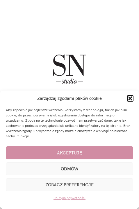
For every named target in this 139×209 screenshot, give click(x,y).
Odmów (70, 169)
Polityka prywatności (69, 198)
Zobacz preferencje (69, 185)
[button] (130, 98)
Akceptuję (69, 153)
